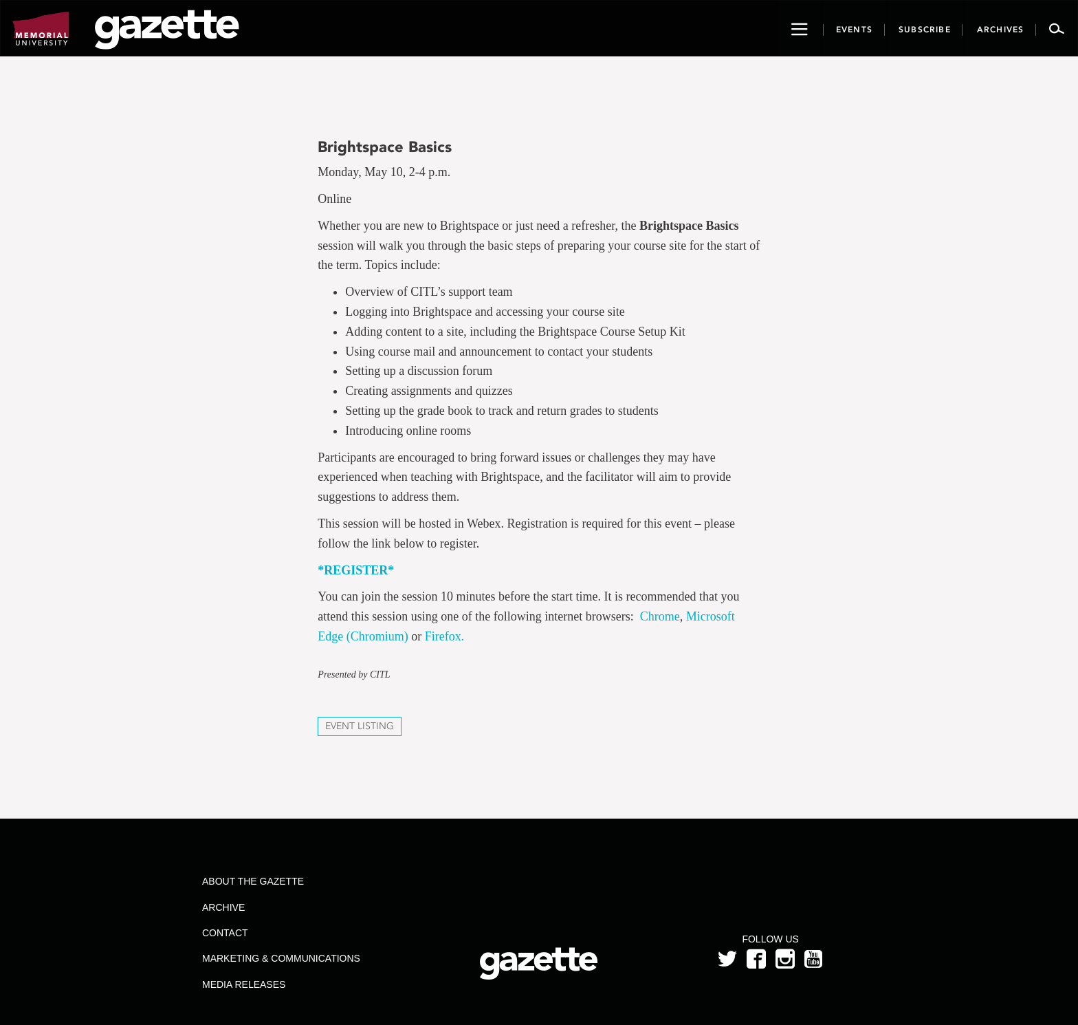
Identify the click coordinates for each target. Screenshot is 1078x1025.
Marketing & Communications (281, 958)
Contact (225, 932)
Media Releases (243, 984)
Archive (223, 907)
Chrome (660, 616)
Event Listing (359, 726)
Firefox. (445, 636)
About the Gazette (253, 881)
